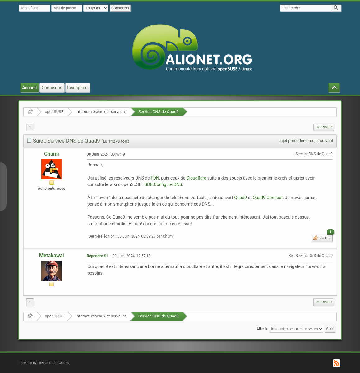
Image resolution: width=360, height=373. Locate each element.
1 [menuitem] (30, 127)
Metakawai (51, 255)
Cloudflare (196, 177)
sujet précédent (292, 140)
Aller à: (262, 328)
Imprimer (324, 127)
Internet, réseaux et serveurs (101, 111)
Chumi (51, 154)
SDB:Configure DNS (163, 184)
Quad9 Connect (268, 197)
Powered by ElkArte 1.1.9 (38, 363)
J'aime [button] (326, 237)
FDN (155, 177)
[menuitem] (323, 127)
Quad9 (240, 197)
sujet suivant (321, 140)
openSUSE (54, 111)
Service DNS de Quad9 (158, 111)
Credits (64, 363)
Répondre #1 (97, 256)
